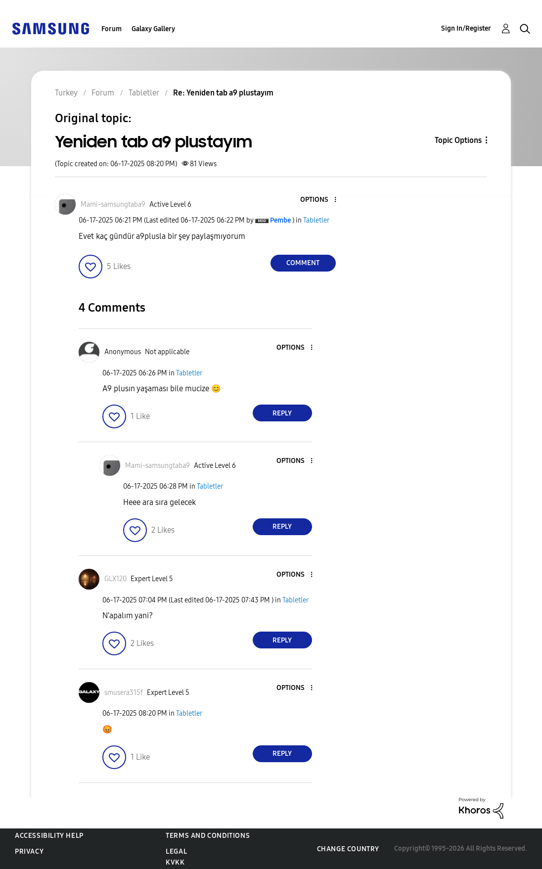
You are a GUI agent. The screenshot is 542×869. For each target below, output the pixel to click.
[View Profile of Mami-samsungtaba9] (113, 204)
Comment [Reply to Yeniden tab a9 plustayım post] (302, 263)
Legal (176, 851)
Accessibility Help (49, 835)
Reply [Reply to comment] (282, 413)
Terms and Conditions (208, 835)
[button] (318, 200)
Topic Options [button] (458, 140)
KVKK (175, 862)
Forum (111, 29)
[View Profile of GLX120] (115, 579)
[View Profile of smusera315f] (123, 692)
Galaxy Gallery (153, 29)
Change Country (348, 849)
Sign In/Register (466, 28)
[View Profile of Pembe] (280, 220)
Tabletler (316, 220)
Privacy (29, 851)
